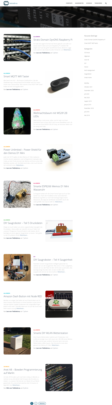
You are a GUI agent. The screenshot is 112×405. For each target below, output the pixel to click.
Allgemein (36, 36)
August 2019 (88, 101)
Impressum (26, 401)
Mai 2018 (87, 115)
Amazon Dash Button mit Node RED (23, 284)
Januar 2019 (87, 105)
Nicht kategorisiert (89, 70)
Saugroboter (79, 3)
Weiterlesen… (68, 50)
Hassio (86, 67)
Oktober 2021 (88, 87)
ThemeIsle (105, 401)
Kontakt (35, 401)
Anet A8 (86, 60)
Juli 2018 (86, 112)
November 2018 (89, 108)
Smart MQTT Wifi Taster (16, 74)
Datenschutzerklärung (12, 401)
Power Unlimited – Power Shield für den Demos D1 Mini (22, 146)
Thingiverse (98, 3)
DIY (34, 246)
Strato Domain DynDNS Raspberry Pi (52, 39)
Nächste (42, 386)
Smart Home (88, 77)
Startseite (69, 3)
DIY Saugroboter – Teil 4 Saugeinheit (52, 249)
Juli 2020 (86, 94)
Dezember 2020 (89, 90)
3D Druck (89, 3)
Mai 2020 (87, 97)
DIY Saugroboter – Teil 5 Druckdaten (23, 214)
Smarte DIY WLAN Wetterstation (50, 319)
